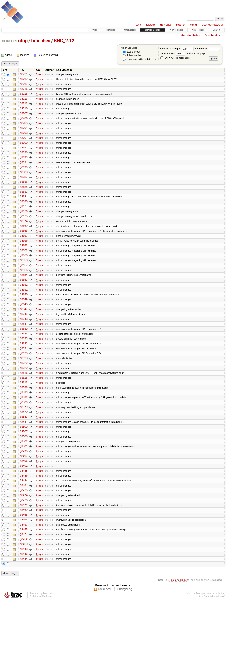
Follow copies (132, 55)
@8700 (24, 152)
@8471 (24, 564)
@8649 (24, 330)
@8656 (24, 297)
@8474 (24, 552)
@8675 (24, 236)
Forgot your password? (212, 25)
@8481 (24, 541)
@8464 (24, 580)
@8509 (24, 475)
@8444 (24, 625)
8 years (39, 480)
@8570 (24, 458)
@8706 (24, 125)
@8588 (24, 430)
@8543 (24, 464)
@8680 (24, 219)
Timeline (110, 30)
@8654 (24, 302)
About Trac (180, 25)
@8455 (24, 592)
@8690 (24, 180)
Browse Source (152, 30)
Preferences (150, 25)
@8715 (24, 97)
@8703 (24, 141)
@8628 (24, 391)
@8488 (24, 525)
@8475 (24, 547)
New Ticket (198, 30)
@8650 (24, 325)
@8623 (24, 397)
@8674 (24, 241)
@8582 (24, 441)
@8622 (24, 402)
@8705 (24, 130)
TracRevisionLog (178, 646)
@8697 (24, 158)
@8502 (24, 491)
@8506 (24, 486)
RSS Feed (104, 655)
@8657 (24, 291)
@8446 (24, 619)
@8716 (24, 91)
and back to (207, 48)
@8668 (24, 252)
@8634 (24, 369)
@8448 (24, 614)
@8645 (24, 347)
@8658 (24, 286)
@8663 (24, 269)
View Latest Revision (191, 35)
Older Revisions (212, 35)
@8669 (24, 247)
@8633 (24, 375)
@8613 (24, 425)
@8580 (24, 447)
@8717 (24, 86)
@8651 (24, 319)
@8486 (24, 530)
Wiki (94, 30)
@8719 (24, 80)
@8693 (24, 169)
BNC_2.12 (64, 40)
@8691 (24, 175)
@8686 (24, 197)
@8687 (24, 191)
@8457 (24, 586)
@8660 (24, 280)
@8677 (24, 225)
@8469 (24, 569)
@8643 (24, 353)
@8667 (24, 258)
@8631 (24, 386)
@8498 (24, 503)
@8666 (24, 264)
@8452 (24, 603)
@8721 (24, 75)
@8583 (24, 436)
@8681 (24, 214)
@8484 (24, 536)
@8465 (24, 575)
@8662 (24, 275)
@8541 (24, 469)
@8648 (24, 336)
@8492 (24, 519)
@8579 (24, 453)
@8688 (24, 186)
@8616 (24, 414)
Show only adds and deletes (139, 59)
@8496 (24, 514)
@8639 (24, 364)
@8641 (24, 358)
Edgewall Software (43, 662)
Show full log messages (175, 57)
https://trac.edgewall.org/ (211, 662)
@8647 (24, 341)
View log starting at (177, 48)
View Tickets (176, 30)
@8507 (24, 480)
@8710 (24, 114)
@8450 (24, 608)
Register (193, 25)
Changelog (130, 30)
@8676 (24, 230)
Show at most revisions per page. (183, 53)
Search (216, 30)
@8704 (24, 136)
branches (40, 40)
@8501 (24, 497)
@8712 (24, 108)
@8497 (24, 508)
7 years (39, 74)
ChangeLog (124, 655)
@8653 (24, 308)
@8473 (24, 558)
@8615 (24, 419)
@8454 (24, 597)
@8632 (24, 380)
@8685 (24, 203)
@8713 (24, 102)
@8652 (24, 314)
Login (138, 25)
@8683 (24, 208)
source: (9, 40)
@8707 (24, 119)
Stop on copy (131, 51)
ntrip (23, 40)
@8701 (24, 147)
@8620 (24, 408)
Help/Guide (165, 25)
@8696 (24, 163)
